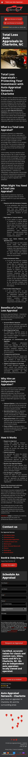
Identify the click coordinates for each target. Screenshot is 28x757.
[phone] (14, 606)
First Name (4, 583)
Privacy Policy (14, 630)
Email (2, 595)
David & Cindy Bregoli (12, 557)
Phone (3, 601)
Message (3, 613)
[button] (1, 685)
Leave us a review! (14, 679)
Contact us (4, 516)
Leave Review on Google (14, 19)
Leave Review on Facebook (14, 23)
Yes (25, 608)
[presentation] (10, 636)
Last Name (4, 589)
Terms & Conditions (12, 631)
